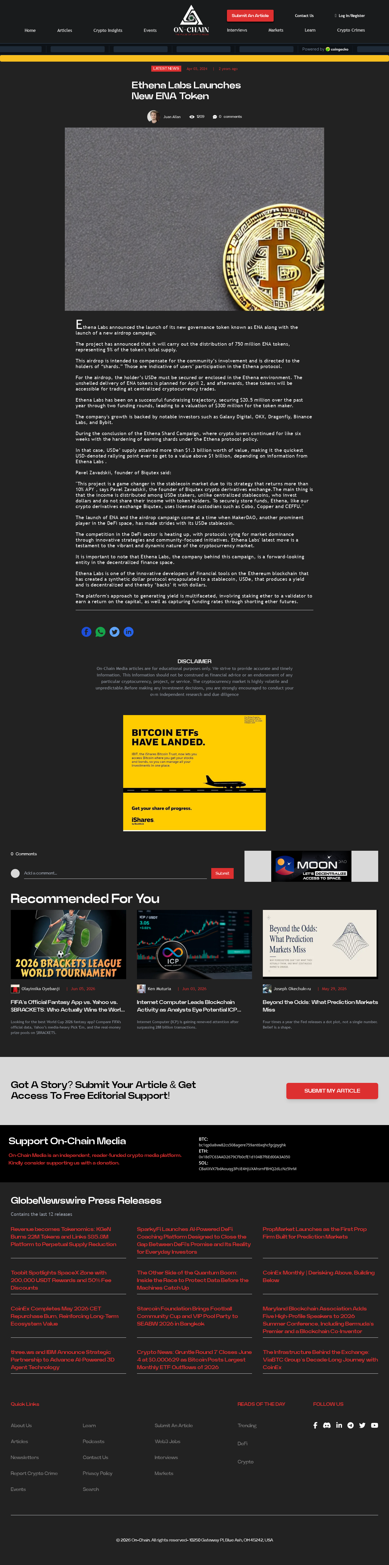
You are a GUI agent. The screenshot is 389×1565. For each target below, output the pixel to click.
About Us (21, 1425)
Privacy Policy (98, 1473)
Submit (222, 873)
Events (150, 30)
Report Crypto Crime (34, 1473)
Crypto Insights (107, 30)
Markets (276, 30)
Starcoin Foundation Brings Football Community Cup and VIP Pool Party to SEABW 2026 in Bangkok (187, 1316)
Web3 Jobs (167, 1441)
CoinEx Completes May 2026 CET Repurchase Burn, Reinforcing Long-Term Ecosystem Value (65, 1316)
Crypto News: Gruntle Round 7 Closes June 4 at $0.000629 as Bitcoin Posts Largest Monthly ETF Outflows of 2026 (194, 1360)
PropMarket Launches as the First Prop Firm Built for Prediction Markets (315, 1233)
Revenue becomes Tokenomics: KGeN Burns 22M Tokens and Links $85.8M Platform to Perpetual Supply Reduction (63, 1237)
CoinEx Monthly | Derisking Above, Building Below (319, 1276)
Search (91, 1489)
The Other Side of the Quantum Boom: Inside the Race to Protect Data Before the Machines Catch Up (193, 1280)
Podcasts (94, 1441)
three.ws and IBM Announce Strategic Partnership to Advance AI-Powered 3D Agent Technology (63, 1360)
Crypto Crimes (351, 30)
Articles (64, 30)
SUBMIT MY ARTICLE (332, 1091)
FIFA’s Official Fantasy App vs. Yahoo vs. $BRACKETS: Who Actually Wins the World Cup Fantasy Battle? (67, 1007)
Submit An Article (250, 16)
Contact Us (304, 16)
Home (30, 30)
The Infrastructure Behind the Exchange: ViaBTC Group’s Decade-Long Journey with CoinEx (320, 1360)
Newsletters (25, 1457)
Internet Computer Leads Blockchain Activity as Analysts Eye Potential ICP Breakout (187, 1007)
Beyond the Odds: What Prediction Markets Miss (320, 1006)
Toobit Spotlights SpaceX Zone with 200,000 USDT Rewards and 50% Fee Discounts (61, 1280)
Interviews (237, 30)
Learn (310, 30)
